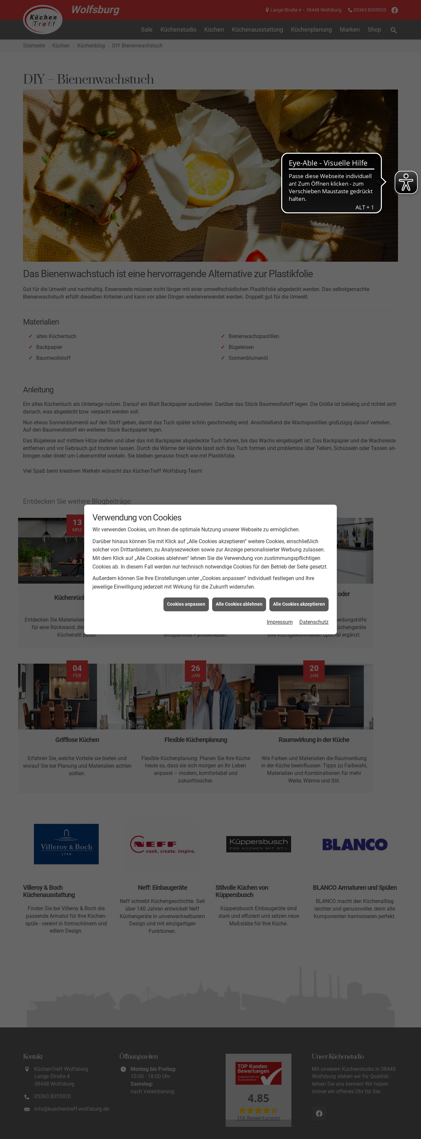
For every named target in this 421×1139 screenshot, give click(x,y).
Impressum (280, 622)
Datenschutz (314, 622)
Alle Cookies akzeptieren (299, 604)
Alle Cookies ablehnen (239, 604)
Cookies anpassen (186, 604)
